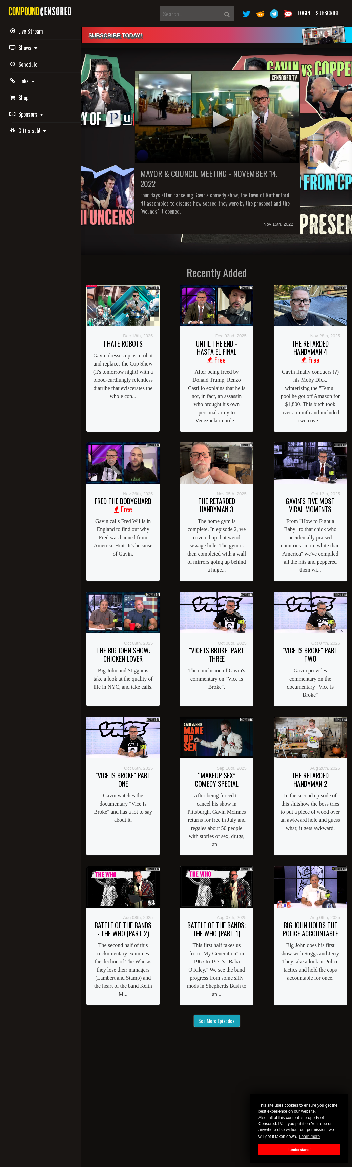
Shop (20, 97)
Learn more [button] (309, 1136)
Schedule (24, 64)
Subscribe (327, 13)
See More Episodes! (216, 1020)
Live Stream (27, 31)
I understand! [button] (299, 1150)
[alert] (216, 35)
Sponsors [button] (27, 114)
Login (304, 13)
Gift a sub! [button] (29, 131)
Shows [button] (24, 48)
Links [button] (23, 81)
